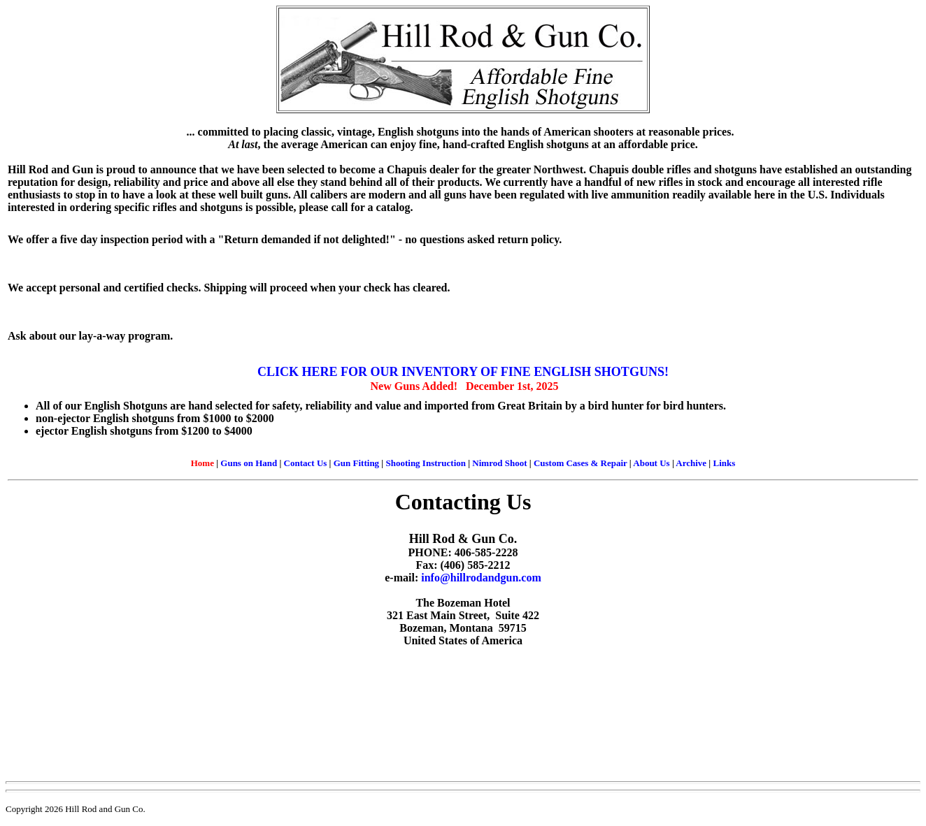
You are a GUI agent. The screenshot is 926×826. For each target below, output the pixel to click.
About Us (651, 463)
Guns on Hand (248, 463)
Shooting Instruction (425, 463)
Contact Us (305, 463)
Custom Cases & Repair (580, 463)
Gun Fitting (356, 463)
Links (724, 463)
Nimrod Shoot (499, 463)
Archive (691, 463)
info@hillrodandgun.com (481, 578)
